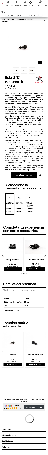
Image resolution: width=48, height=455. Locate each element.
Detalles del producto (19, 284)
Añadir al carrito (24, 175)
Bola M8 (20, 354)
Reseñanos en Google (34, 407)
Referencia (8, 311)
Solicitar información (19, 290)
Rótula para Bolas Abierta (24, 260)
